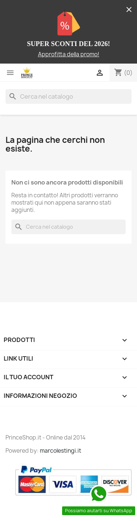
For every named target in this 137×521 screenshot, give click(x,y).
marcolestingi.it (60, 451)
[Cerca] (68, 96)
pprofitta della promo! (70, 54)
